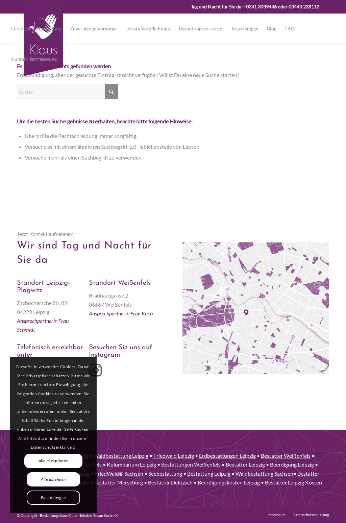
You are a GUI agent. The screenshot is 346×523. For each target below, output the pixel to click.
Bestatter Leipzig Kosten (293, 482)
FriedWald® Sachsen (119, 473)
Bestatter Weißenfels (286, 455)
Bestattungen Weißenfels (191, 464)
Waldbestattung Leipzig (120, 455)
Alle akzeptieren (54, 460)
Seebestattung (165, 473)
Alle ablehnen (53, 479)
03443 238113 (304, 6)
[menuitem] (36, 29)
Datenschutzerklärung (53, 447)
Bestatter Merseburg (118, 482)
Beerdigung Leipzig (292, 464)
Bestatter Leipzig (245, 464)
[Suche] (67, 91)
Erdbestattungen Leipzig (227, 455)
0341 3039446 (261, 6)
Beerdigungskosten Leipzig (229, 482)
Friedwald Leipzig (173, 455)
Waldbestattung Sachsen (264, 473)
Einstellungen (53, 497)
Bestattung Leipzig (208, 473)
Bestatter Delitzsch (170, 482)
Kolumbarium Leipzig (131, 464)
